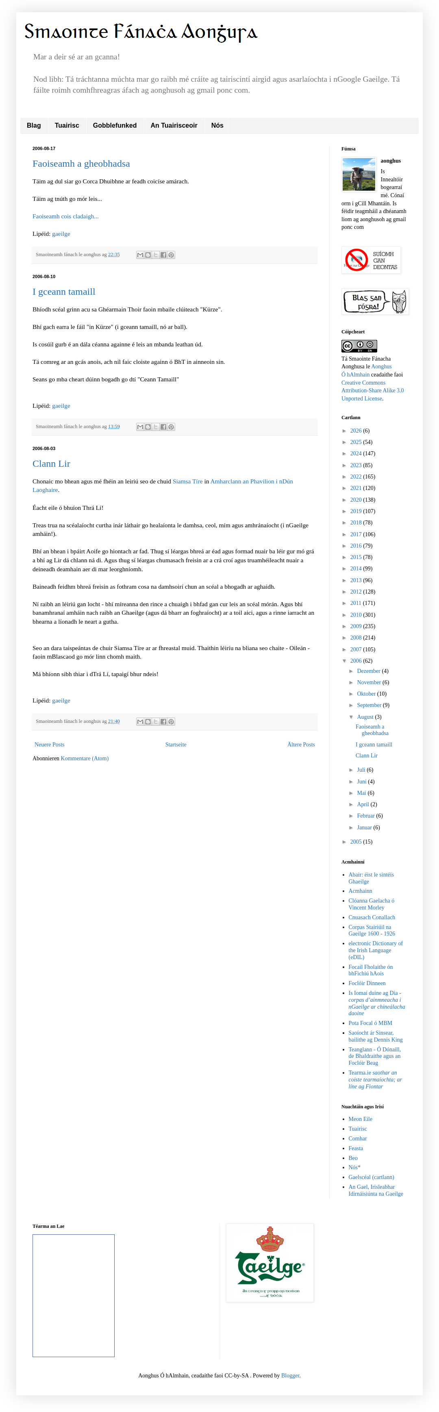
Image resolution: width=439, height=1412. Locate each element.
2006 (356, 661)
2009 (356, 626)
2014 (356, 569)
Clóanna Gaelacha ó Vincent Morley (372, 904)
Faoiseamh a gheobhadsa (81, 163)
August (366, 717)
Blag (34, 125)
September (369, 705)
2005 (356, 842)
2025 (356, 442)
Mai (362, 793)
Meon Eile (361, 1119)
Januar (365, 828)
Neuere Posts (50, 745)
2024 (356, 453)
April (363, 804)
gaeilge (61, 233)
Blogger (290, 1376)
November (369, 682)
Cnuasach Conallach (372, 917)
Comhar (358, 1139)
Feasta (356, 1148)
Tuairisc (67, 125)
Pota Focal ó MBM (371, 1023)
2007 (356, 649)
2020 (356, 500)
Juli (362, 770)
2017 (356, 534)
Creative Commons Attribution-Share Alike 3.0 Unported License (372, 391)
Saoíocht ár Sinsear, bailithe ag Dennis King (376, 1036)
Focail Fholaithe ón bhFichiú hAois (371, 970)
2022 (356, 477)
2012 (356, 592)
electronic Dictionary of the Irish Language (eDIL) (376, 950)
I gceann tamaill (64, 291)
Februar (366, 816)
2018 (356, 523)
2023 (356, 465)
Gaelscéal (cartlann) (371, 1177)
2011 (356, 603)
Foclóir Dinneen (367, 983)
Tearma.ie (375, 1080)
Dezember (369, 671)
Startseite (176, 745)
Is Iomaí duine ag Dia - (377, 1003)
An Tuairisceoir (173, 125)
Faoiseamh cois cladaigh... (66, 216)
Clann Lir (51, 463)
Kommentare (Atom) (85, 758)
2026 (356, 431)
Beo (353, 1158)
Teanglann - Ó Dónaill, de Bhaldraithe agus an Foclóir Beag (375, 1056)
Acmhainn (360, 891)
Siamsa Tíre (188, 481)
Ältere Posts (301, 745)
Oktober (367, 694)
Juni (362, 782)
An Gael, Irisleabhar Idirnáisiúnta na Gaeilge (376, 1190)
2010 (356, 615)
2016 (356, 546)
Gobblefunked (115, 125)
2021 (356, 488)
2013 (356, 580)
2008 (356, 638)
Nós (217, 125)
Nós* (355, 1167)
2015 (356, 557)
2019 (356, 511)
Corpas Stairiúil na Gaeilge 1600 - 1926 (372, 930)
